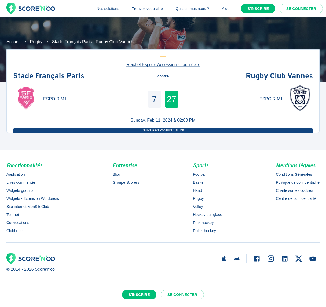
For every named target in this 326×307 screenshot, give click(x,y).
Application (15, 174)
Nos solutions (108, 8)
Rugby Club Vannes (279, 76)
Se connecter (301, 8)
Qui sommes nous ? (192, 8)
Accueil (13, 41)
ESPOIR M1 (55, 99)
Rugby (36, 41)
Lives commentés (21, 182)
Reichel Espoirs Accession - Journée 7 (163, 64)
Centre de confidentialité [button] (296, 198)
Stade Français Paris (49, 76)
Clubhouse (15, 231)
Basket (198, 182)
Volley (198, 206)
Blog (116, 174)
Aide (225, 8)
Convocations (17, 223)
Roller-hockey (204, 231)
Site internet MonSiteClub (27, 206)
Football (199, 174)
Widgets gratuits (19, 190)
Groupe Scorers (126, 182)
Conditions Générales (294, 174)
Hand (197, 190)
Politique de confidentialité (298, 182)
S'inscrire (258, 8)
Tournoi (12, 214)
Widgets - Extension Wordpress (32, 198)
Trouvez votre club (147, 8)
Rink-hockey (203, 223)
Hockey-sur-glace (207, 214)
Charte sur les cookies (294, 190)
